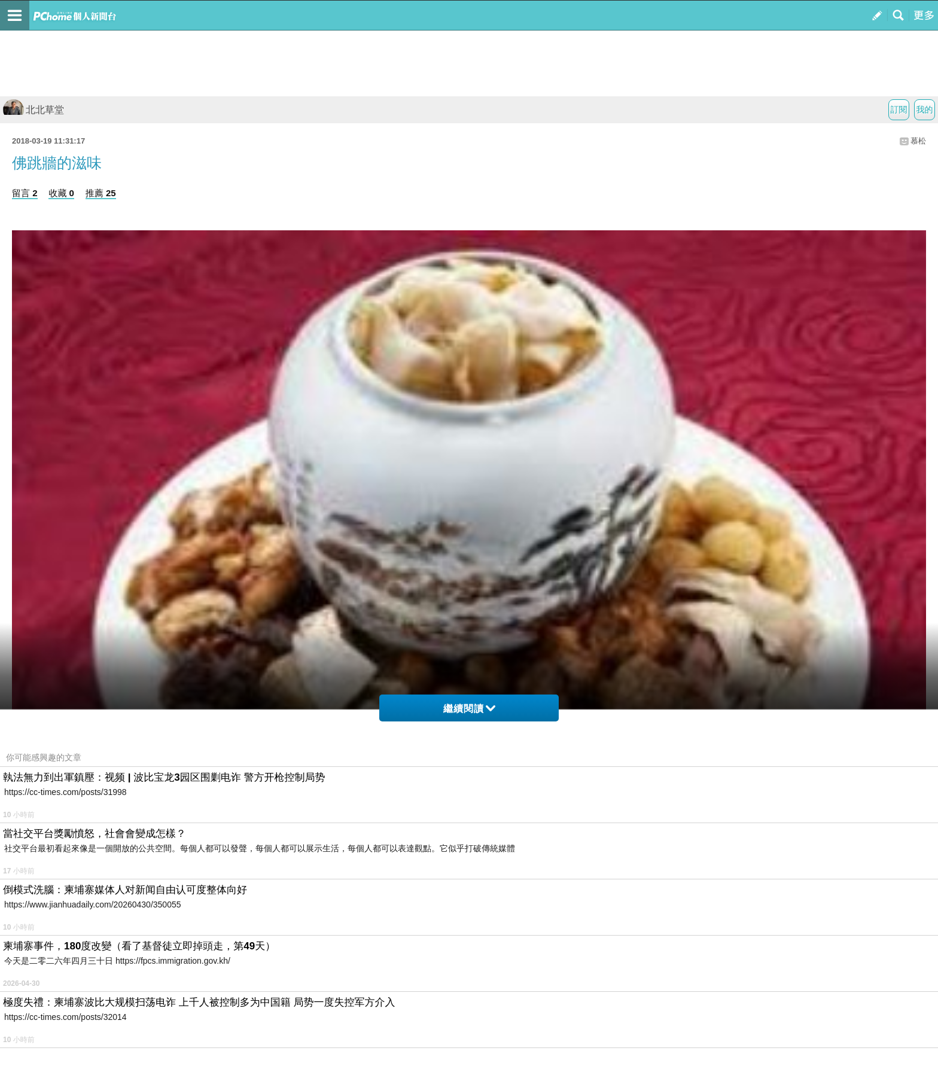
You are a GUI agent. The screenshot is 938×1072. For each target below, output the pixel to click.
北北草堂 (33, 109)
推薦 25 (101, 193)
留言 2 (25, 193)
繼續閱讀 (469, 708)
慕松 (918, 140)
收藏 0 (61, 193)
